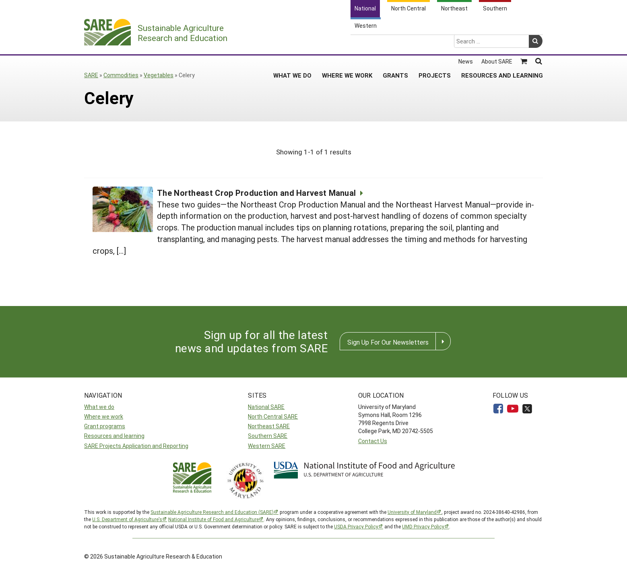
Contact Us (372, 441)
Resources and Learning (502, 44)
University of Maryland (412, 512)
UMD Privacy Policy (423, 526)
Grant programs (104, 426)
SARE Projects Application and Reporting (136, 446)
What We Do (292, 44)
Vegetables (158, 75)
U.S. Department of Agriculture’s (127, 519)
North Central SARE (273, 416)
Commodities (120, 75)
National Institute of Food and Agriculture (213, 519)
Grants (395, 44)
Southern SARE (267, 436)
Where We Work (347, 44)
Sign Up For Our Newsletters (388, 342)
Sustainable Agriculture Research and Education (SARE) (212, 512)
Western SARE (266, 446)
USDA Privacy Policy (356, 526)
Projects (435, 44)
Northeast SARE (269, 426)
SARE (91, 75)
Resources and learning (114, 436)
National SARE (266, 407)
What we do (99, 407)
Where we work (103, 416)
